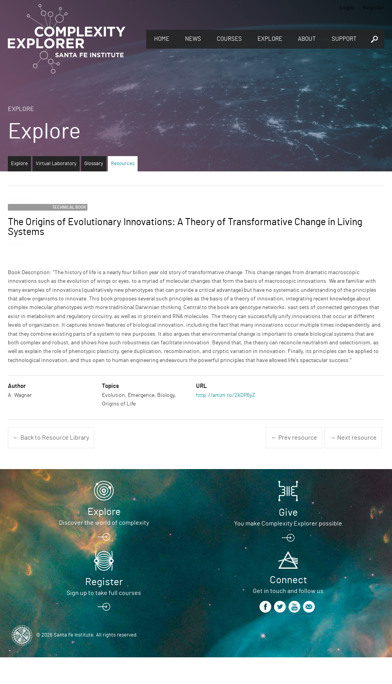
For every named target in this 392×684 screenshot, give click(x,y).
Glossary (93, 163)
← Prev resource (294, 438)
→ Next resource (353, 438)
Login (347, 8)
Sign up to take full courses (104, 593)
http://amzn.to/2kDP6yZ (225, 395)
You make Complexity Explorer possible (288, 523)
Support (344, 39)
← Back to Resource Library (51, 438)
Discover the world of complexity (104, 523)
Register (373, 8)
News (193, 39)
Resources (122, 163)
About (307, 39)
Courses (229, 39)
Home (161, 39)
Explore (270, 39)
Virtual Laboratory (56, 163)
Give (288, 513)
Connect (288, 580)
